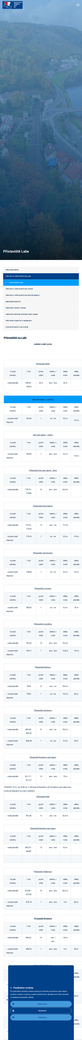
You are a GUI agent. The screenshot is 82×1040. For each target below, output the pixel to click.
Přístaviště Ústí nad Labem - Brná (43, 470)
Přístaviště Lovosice (43, 588)
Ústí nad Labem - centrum (43, 399)
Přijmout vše (29, 1004)
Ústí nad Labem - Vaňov (43, 435)
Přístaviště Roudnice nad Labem (43, 757)
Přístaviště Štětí (42, 797)
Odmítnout (29, 1017)
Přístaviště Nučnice (43, 667)
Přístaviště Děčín (43, 364)
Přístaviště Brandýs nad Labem (43, 828)
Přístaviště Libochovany (43, 553)
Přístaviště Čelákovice (43, 872)
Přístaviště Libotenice (43, 710)
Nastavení (29, 1011)
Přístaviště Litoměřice (43, 624)
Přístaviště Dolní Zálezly (43, 506)
